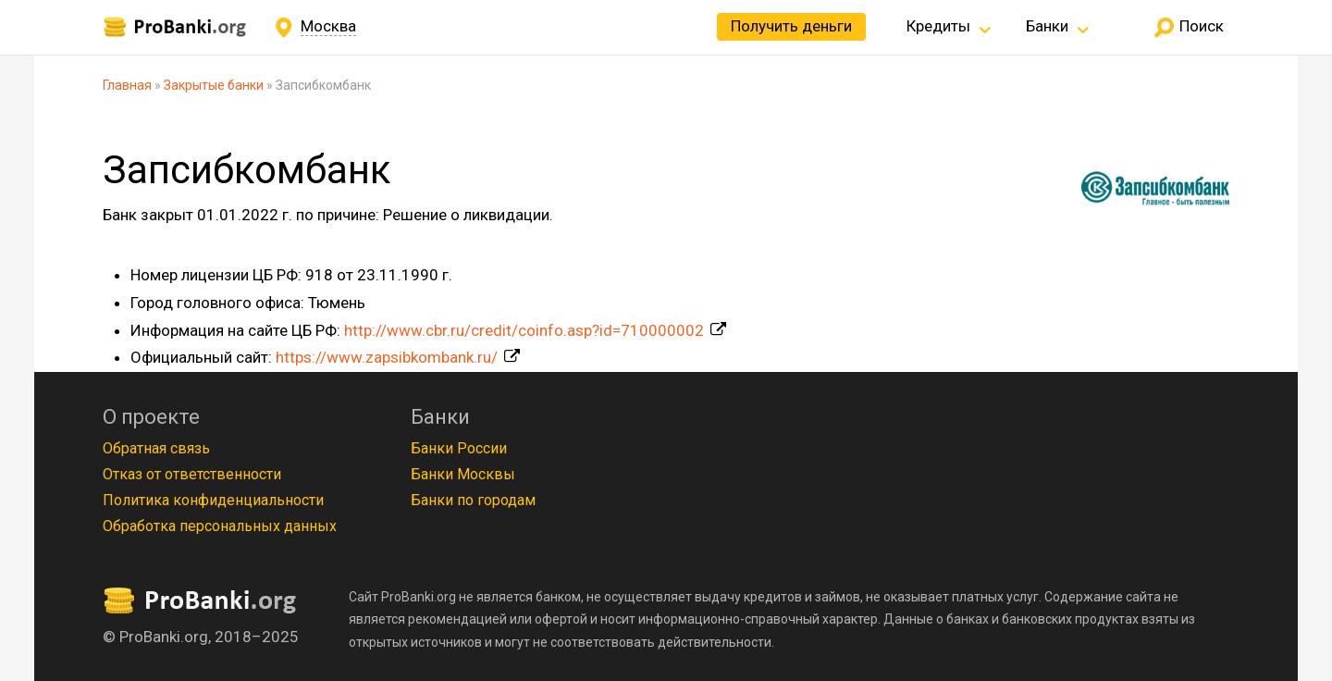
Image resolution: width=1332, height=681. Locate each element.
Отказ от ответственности (192, 474)
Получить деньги (791, 26)
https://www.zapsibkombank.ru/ (387, 357)
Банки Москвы (463, 474)
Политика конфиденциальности (213, 500)
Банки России (459, 448)
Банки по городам (473, 500)
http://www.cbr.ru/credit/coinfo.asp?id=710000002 (524, 330)
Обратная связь (156, 448)
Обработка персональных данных (220, 526)
